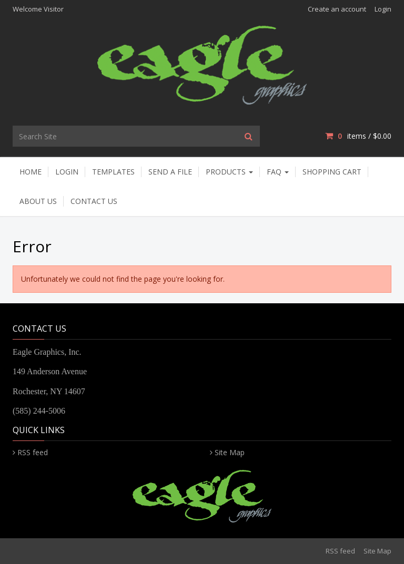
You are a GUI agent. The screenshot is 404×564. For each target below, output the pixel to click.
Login (383, 9)
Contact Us (93, 201)
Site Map (230, 452)
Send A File (170, 172)
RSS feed (32, 452)
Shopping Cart (331, 172)
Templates (113, 172)
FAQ (278, 172)
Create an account (337, 9)
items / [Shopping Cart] (358, 136)
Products (229, 172)
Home (30, 172)
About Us (38, 201)
